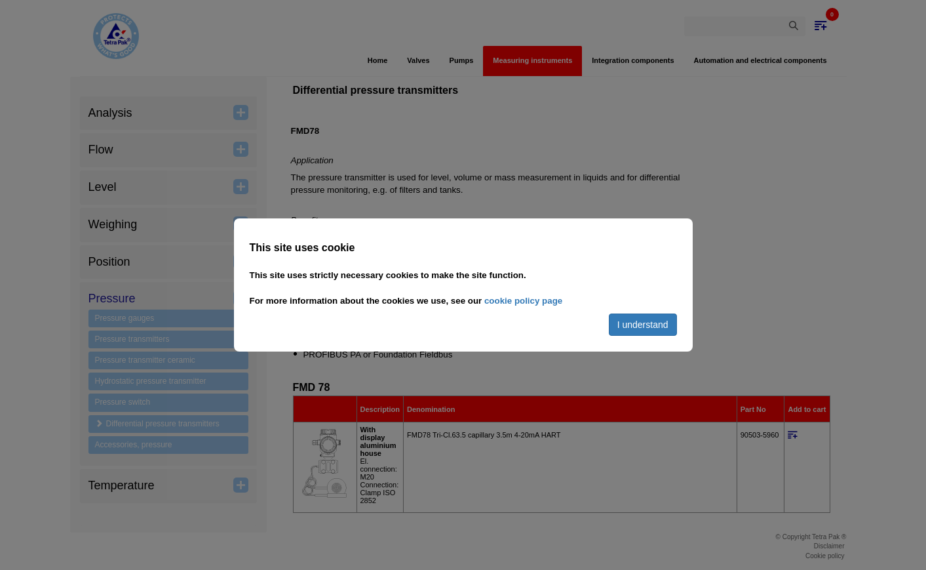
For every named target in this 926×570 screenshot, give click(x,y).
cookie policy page (523, 301)
